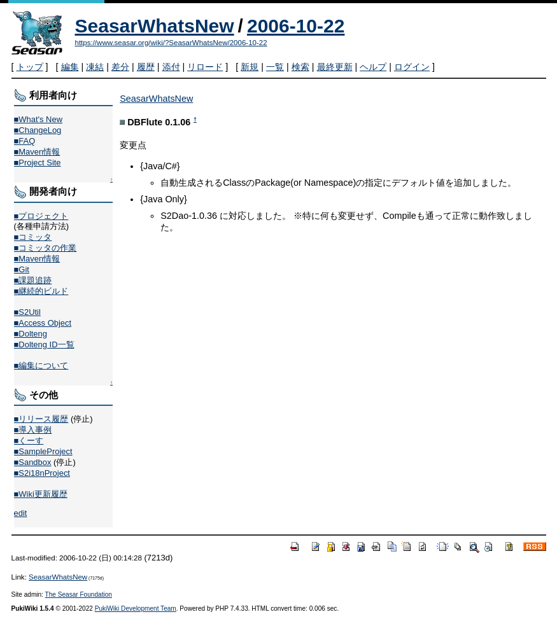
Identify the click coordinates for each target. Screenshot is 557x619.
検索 (300, 67)
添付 (171, 67)
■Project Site (37, 162)
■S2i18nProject (42, 473)
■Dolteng (30, 333)
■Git (21, 269)
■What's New (38, 119)
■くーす (29, 440)
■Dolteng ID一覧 (44, 344)
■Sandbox (33, 462)
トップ (30, 67)
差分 (120, 67)
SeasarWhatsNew (154, 25)
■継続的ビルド (41, 291)
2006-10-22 (295, 25)
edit (20, 513)
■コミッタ (33, 237)
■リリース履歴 (41, 419)
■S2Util (27, 312)
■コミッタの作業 (45, 248)
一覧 (275, 67)
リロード (205, 67)
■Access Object (43, 323)
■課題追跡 (33, 280)
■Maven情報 (37, 151)
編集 (70, 67)
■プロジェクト (41, 216)
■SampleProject (43, 451)
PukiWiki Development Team (135, 608)
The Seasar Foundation (78, 594)
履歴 (146, 67)
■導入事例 (33, 430)
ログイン (412, 67)
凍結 (95, 67)
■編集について (41, 365)
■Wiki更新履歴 (40, 494)
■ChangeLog (38, 130)
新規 (249, 67)
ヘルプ (373, 67)
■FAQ (25, 141)
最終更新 (335, 67)
